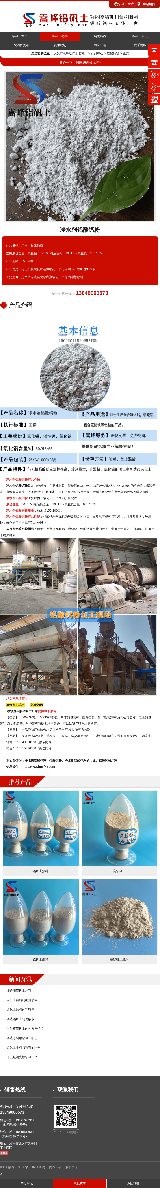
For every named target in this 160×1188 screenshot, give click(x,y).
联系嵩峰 (140, 45)
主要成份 (23, 498)
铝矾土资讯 (140, 36)
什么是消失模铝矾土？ (22, 1057)
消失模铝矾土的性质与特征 (25, 1028)
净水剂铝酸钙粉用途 (20, 529)
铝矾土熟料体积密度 (20, 1009)
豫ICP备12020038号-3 (33, 1167)
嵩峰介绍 (100, 45)
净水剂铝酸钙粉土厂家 (22, 711)
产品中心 (97, 53)
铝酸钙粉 (100, 36)
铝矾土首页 (20, 36)
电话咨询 (80, 1183)
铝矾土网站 (126, 4)
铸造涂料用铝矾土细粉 (22, 1038)
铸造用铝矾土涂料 (19, 990)
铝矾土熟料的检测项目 (22, 1000)
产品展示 (26, 1183)
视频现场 (60, 45)
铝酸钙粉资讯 (20, 45)
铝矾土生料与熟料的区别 (24, 1047)
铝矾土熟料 (60, 36)
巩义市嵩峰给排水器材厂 (70, 53)
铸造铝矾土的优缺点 (20, 1019)
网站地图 (149, 4)
